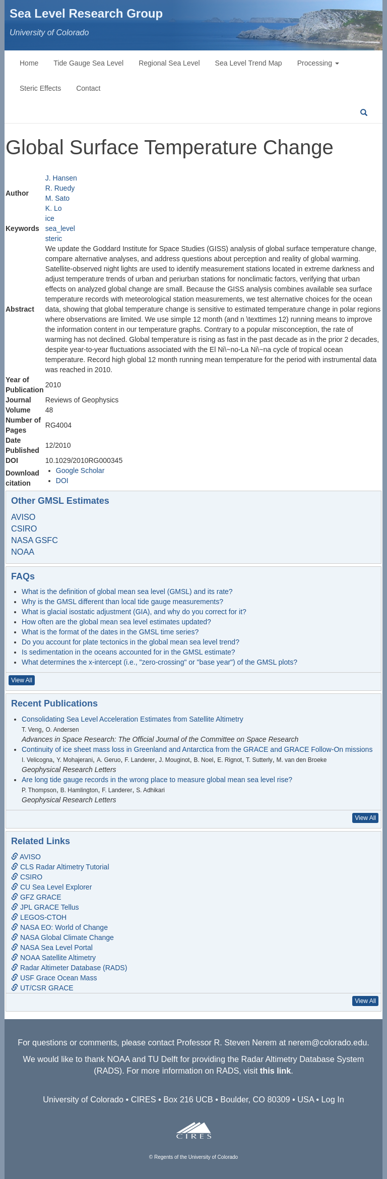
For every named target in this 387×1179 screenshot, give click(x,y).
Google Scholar (80, 470)
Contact (88, 88)
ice (49, 218)
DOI (62, 481)
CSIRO (24, 528)
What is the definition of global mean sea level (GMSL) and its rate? (127, 591)
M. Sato (57, 198)
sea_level (60, 228)
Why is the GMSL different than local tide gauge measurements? (122, 602)
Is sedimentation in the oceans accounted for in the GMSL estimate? (128, 652)
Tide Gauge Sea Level (88, 63)
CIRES (143, 1099)
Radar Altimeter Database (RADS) (69, 968)
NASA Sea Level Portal (52, 948)
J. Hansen (61, 178)
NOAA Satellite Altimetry (53, 958)
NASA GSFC (34, 540)
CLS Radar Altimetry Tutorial (60, 867)
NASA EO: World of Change (59, 927)
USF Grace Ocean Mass (54, 978)
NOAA (22, 551)
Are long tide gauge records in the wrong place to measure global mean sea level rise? (157, 780)
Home (29, 63)
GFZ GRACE (36, 897)
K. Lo (53, 208)
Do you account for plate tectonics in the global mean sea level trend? (130, 642)
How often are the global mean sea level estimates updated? (116, 622)
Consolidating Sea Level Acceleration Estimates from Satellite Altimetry (132, 719)
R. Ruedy (60, 188)
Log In (332, 1099)
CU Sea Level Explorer (51, 887)
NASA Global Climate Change (62, 937)
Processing (318, 63)
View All (21, 680)
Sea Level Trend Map (248, 63)
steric (53, 238)
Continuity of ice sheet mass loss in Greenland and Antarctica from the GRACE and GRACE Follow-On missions (197, 749)
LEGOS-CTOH (39, 917)
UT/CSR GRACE (42, 988)
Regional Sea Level (169, 63)
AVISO (23, 516)
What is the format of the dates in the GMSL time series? (110, 632)
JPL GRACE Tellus (45, 907)
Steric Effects (40, 88)
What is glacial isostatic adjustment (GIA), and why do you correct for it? (134, 612)
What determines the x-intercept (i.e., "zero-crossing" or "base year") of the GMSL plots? (159, 662)
